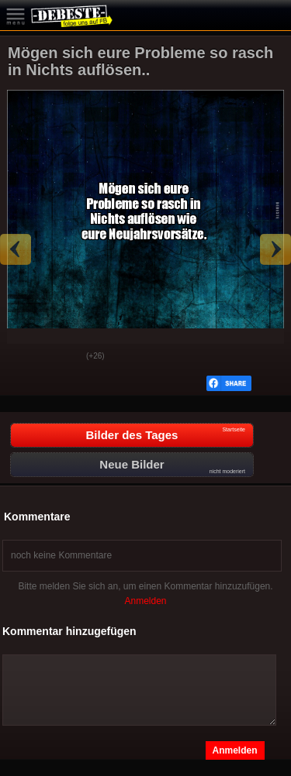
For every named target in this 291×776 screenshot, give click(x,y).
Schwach (62, 357)
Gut (24, 357)
